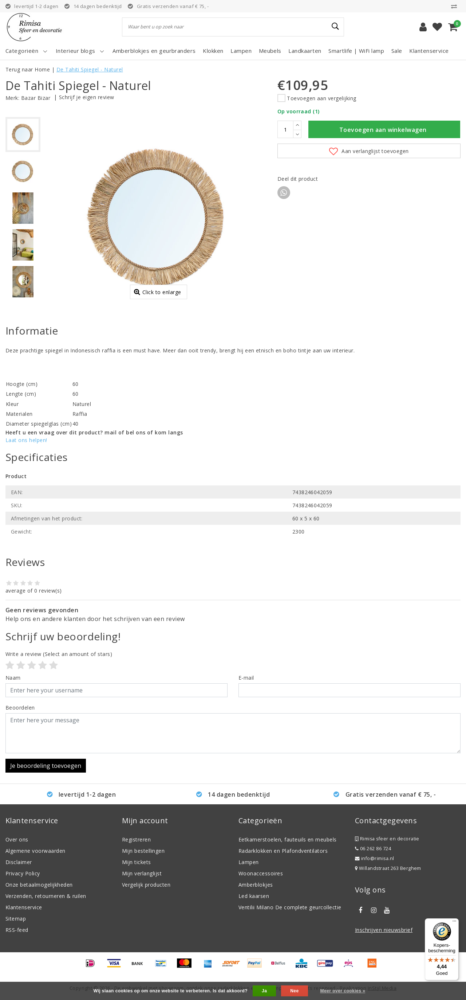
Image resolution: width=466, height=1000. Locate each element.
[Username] (116, 690)
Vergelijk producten (146, 884)
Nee (294, 990)
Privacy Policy (22, 873)
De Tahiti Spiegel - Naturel (89, 69)
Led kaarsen (253, 895)
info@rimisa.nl (374, 858)
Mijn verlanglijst (142, 873)
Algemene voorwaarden (35, 850)
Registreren (136, 839)
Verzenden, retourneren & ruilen (45, 895)
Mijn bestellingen (143, 850)
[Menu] (454, 922)
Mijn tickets (136, 862)
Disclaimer (18, 862)
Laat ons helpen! (26, 440)
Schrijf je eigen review (86, 97)
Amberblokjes (255, 884)
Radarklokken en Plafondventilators (283, 850)
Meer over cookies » (342, 990)
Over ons (16, 839)
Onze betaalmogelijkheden (39, 884)
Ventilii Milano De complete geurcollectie (289, 907)
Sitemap (15, 918)
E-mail (246, 677)
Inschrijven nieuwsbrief (383, 929)
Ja (264, 990)
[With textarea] (233, 733)
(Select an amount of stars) (58, 654)
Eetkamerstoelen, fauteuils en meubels (287, 839)
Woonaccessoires (260, 873)
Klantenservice (23, 907)
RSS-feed (16, 929)
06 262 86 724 (373, 848)
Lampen (248, 862)
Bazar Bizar (35, 97)
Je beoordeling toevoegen (45, 766)
